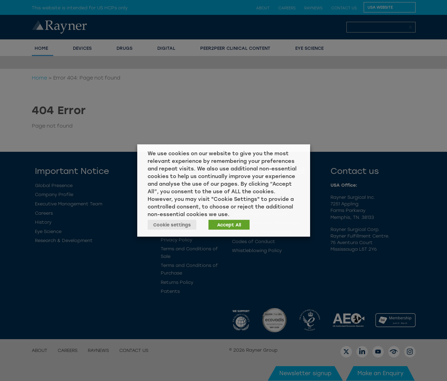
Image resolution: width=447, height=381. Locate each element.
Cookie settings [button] (172, 224)
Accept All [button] (229, 224)
